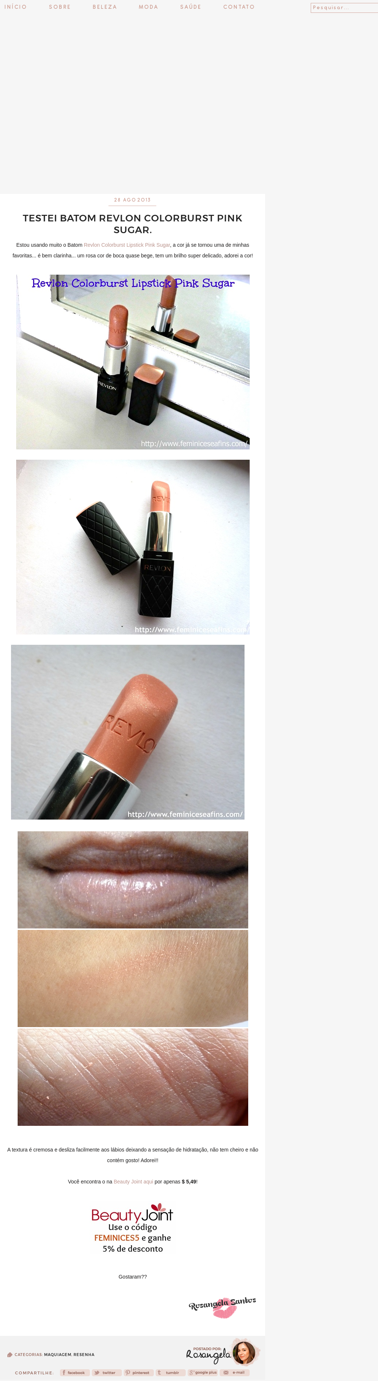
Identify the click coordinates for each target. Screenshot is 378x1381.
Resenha (84, 1354)
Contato (239, 7)
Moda (148, 7)
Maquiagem (57, 1354)
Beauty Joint (128, 1182)
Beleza (105, 7)
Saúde (191, 7)
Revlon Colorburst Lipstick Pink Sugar (127, 245)
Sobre (60, 7)
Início (15, 7)
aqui (148, 1182)
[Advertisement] (189, 174)
